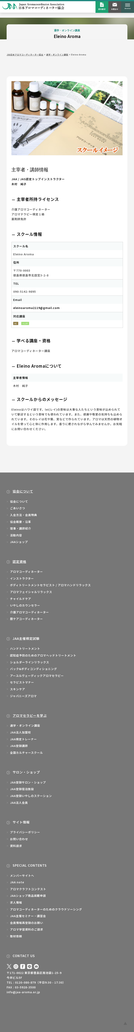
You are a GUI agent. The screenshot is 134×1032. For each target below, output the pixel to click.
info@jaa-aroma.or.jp (23, 992)
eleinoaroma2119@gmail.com (36, 308)
